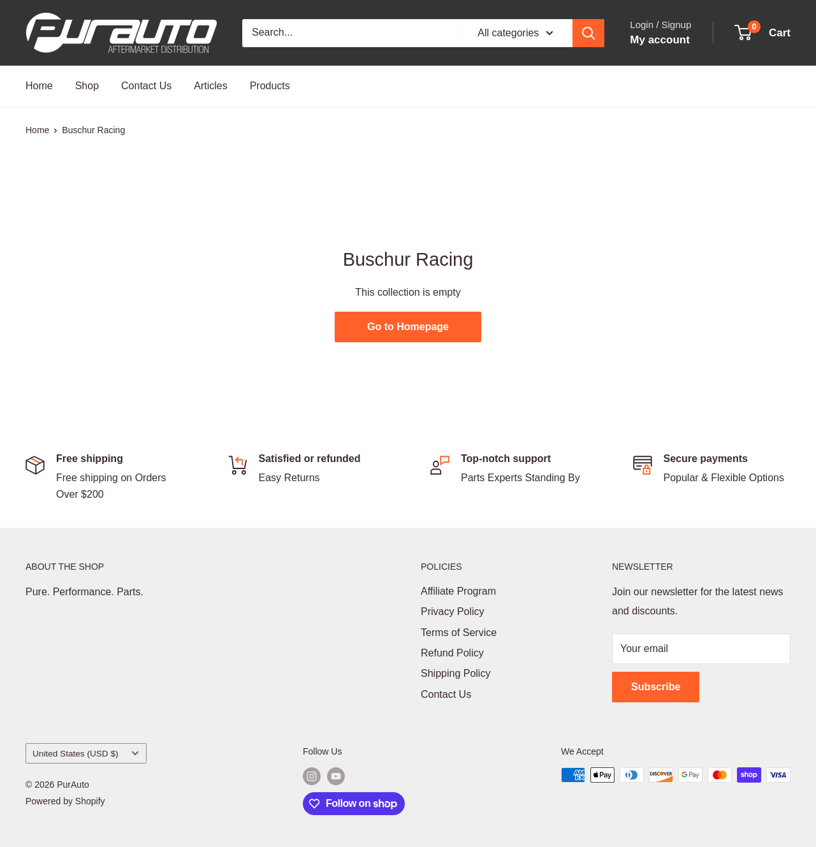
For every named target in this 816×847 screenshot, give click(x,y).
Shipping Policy (455, 673)
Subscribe (655, 686)
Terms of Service (459, 632)
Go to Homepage (408, 326)
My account (660, 40)
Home (39, 85)
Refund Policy (452, 653)
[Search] (588, 33)
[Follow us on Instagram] (312, 776)
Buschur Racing (93, 130)
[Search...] (351, 33)
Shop (87, 85)
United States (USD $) (86, 753)
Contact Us (146, 85)
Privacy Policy (452, 611)
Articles (210, 85)
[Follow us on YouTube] (336, 776)
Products (270, 85)
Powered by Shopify (65, 801)
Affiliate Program (458, 591)
